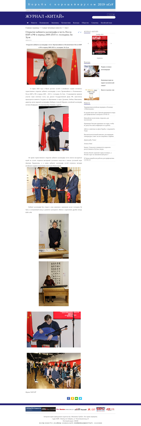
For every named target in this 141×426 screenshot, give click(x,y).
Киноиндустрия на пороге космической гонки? (107, 82)
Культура (76, 23)
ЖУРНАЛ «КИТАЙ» (45, 16)
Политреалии (44, 23)
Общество (85, 23)
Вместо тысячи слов (107, 90)
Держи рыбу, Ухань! (90, 140)
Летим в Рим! (88, 143)
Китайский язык (106, 23)
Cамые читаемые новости (52, 28)
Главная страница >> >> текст (47, 28)
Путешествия (65, 23)
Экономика (55, 23)
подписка (100, 58)
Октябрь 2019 (99, 34)
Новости (34, 23)
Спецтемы (94, 23)
